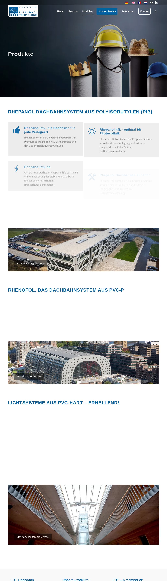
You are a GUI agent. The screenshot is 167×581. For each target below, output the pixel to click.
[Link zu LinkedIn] (156, 2)
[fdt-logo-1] (23, 11)
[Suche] (156, 11)
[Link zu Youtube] (151, 2)
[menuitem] (127, 3)
